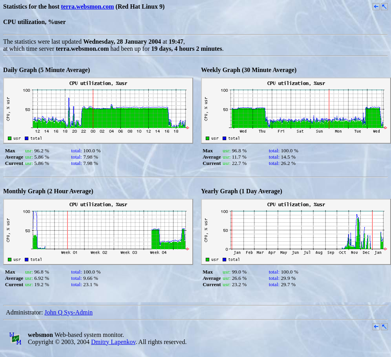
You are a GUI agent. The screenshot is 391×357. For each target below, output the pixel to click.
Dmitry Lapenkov (113, 342)
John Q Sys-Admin (68, 312)
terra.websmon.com (87, 6)
